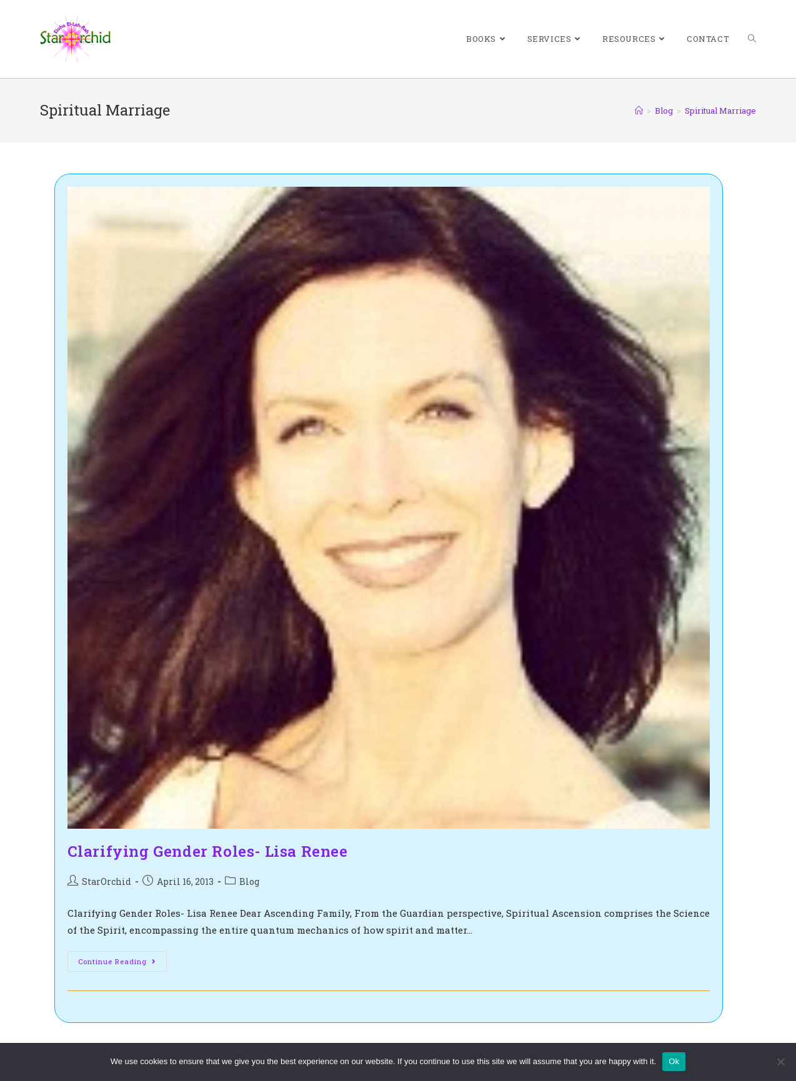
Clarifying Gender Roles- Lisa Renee (207, 851)
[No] (780, 1061)
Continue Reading (122, 963)
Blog (249, 881)
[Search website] (752, 39)
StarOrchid (106, 881)
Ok (674, 1061)
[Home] (639, 110)
